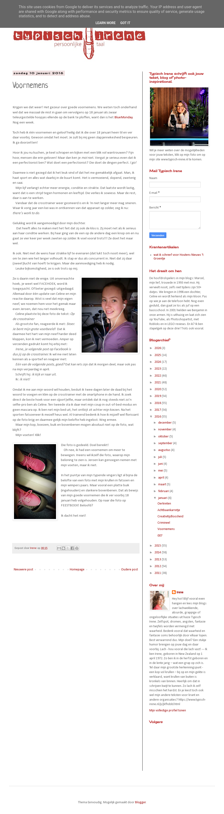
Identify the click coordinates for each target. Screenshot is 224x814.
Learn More (105, 23)
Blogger (140, 802)
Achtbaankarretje (169, 510)
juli (160, 457)
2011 (158, 573)
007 (160, 535)
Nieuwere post (23, 569)
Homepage (77, 569)
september (165, 443)
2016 (158, 416)
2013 (158, 559)
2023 (158, 369)
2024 (158, 362)
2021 (158, 382)
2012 (158, 566)
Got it (125, 23)
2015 (158, 545)
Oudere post (129, 569)
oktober (163, 436)
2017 (158, 410)
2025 (158, 355)
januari (163, 498)
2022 (158, 376)
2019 (158, 396)
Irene (180, 592)
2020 (158, 389)
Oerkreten (164, 503)
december (165, 423)
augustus (164, 450)
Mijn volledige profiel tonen (167, 710)
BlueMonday (123, 117)
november (165, 429)
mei (161, 470)
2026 (158, 348)
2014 (158, 552)
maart (162, 484)
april (161, 477)
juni (161, 464)
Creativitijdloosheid (170, 516)
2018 (158, 403)
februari (164, 491)
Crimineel (164, 523)
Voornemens (166, 529)
